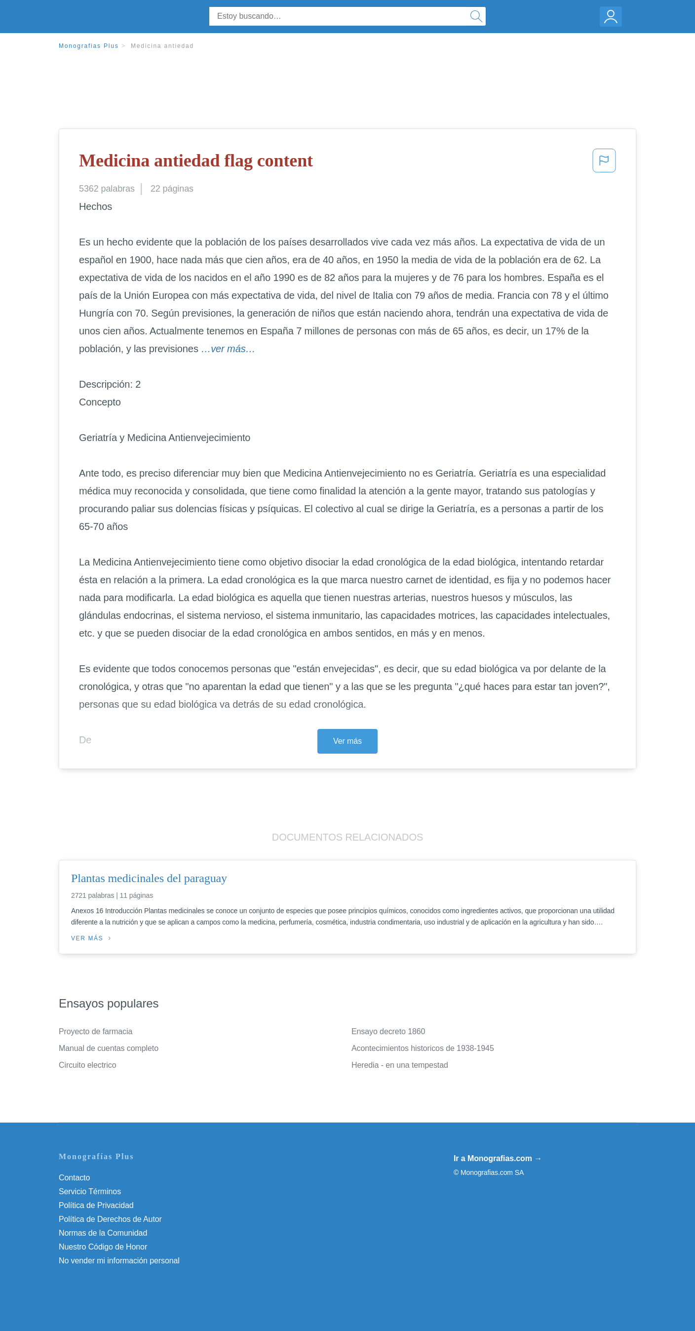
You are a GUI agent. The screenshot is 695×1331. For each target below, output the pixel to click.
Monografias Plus (89, 45)
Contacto (74, 1177)
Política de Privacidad (96, 1205)
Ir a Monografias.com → (498, 1158)
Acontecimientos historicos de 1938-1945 (422, 1048)
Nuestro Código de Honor (103, 1247)
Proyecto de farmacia (95, 1031)
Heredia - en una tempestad (399, 1065)
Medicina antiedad (162, 45)
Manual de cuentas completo (108, 1048)
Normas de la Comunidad (103, 1233)
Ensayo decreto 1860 (388, 1031)
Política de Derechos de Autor (110, 1219)
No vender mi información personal (119, 1260)
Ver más (347, 741)
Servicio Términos (90, 1191)
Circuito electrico (87, 1065)
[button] (604, 163)
